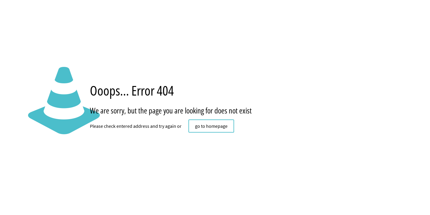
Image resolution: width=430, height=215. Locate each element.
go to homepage (211, 126)
